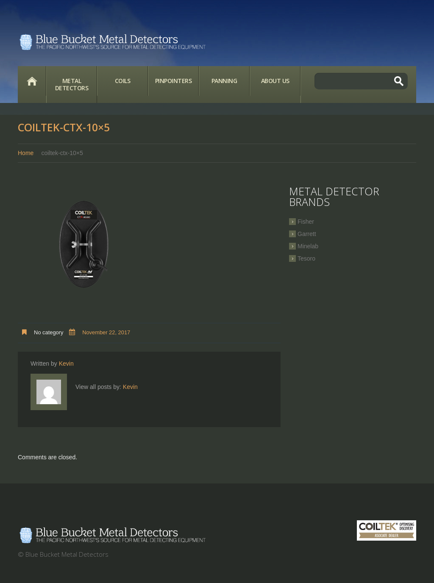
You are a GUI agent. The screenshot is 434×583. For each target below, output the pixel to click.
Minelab (308, 246)
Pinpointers (173, 81)
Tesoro (306, 258)
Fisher (306, 221)
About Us (275, 81)
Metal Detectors (72, 84)
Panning (224, 81)
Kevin (66, 363)
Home (32, 81)
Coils (123, 81)
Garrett (307, 233)
